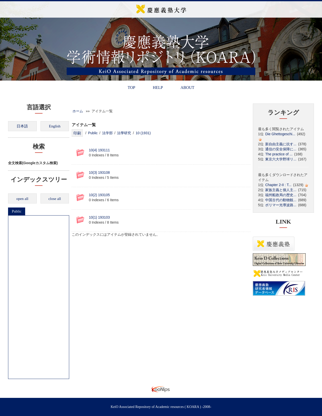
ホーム (77, 111)
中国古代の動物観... (280, 200)
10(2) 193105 (99, 195)
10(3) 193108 (99, 172)
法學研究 (124, 133)
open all (22, 199)
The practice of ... (278, 154)
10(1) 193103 (99, 217)
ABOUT (187, 87)
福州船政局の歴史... (280, 195)
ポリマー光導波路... (280, 205)
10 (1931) (143, 133)
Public (16, 211)
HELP (158, 87)
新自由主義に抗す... (280, 144)
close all (55, 199)
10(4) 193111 (99, 150)
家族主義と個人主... (280, 190)
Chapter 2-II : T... (278, 185)
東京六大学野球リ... (280, 159)
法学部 (107, 133)
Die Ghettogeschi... (280, 134)
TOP (131, 87)
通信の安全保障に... (280, 149)
